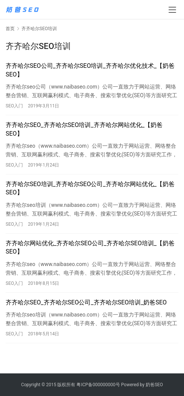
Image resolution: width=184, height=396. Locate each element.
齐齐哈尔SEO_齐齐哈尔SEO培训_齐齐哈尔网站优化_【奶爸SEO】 (84, 129)
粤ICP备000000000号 (98, 384)
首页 (10, 28)
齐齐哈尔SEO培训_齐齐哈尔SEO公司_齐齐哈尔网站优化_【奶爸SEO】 (90, 188)
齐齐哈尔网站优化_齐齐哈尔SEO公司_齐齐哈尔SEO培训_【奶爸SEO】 (90, 247)
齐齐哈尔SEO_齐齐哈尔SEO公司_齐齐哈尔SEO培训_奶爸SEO (86, 302)
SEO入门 (14, 106)
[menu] (172, 10)
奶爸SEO (154, 384)
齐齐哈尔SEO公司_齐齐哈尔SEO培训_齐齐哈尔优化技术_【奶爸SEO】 (90, 70)
